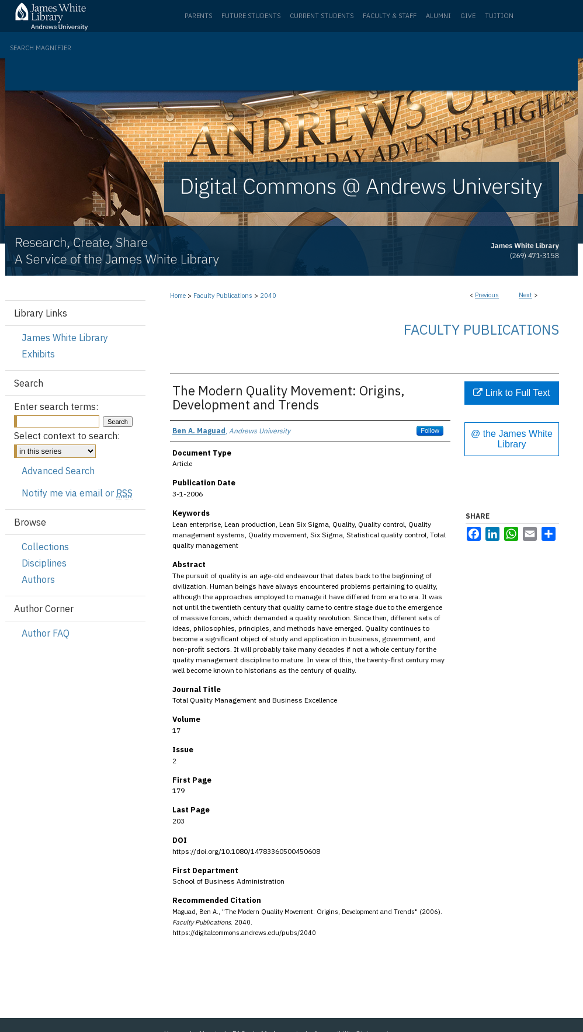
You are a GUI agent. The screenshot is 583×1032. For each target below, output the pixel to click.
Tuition (499, 16)
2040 (268, 295)
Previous (487, 295)
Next (525, 295)
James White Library (65, 337)
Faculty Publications (222, 295)
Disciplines (44, 563)
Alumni (438, 16)
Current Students (321, 16)
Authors (38, 579)
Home (178, 295)
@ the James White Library (512, 439)
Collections (45, 547)
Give (468, 16)
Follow (430, 430)
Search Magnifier (40, 48)
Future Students (250, 16)
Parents (198, 16)
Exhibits (38, 354)
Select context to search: (67, 436)
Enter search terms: (56, 406)
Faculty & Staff (390, 16)
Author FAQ (46, 633)
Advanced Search (58, 471)
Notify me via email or (77, 493)
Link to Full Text (511, 393)
